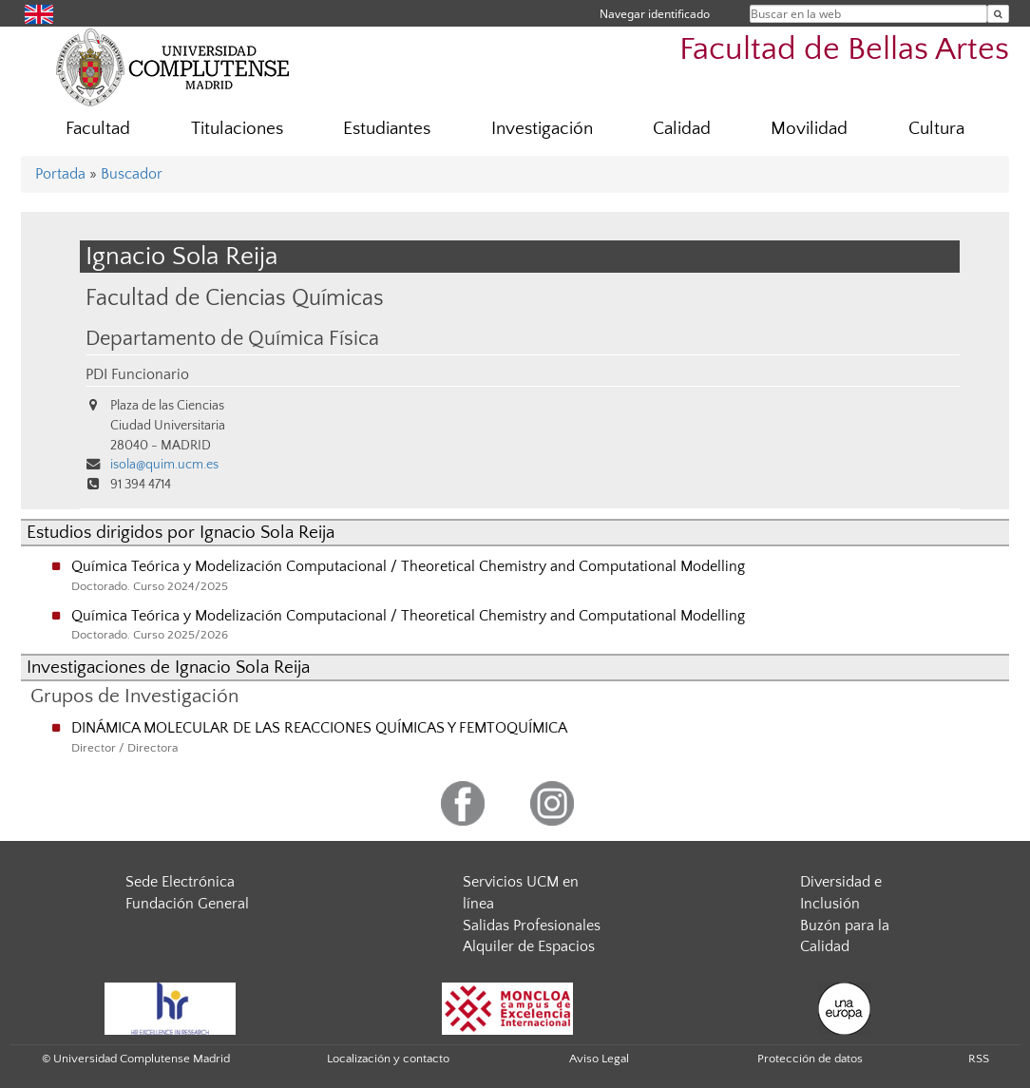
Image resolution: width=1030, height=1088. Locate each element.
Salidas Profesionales (532, 925)
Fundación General (187, 903)
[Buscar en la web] (998, 14)
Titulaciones (237, 129)
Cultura (936, 129)
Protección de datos (810, 1058)
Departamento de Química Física (232, 339)
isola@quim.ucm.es (164, 464)
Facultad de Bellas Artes (844, 49)
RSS (978, 1058)
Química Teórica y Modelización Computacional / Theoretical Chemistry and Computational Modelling (408, 566)
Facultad (98, 129)
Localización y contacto (388, 1058)
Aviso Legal (599, 1058)
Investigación (542, 129)
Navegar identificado (655, 14)
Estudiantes (386, 129)
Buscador (131, 173)
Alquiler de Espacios (529, 946)
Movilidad (809, 129)
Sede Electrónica (180, 881)
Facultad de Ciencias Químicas (235, 298)
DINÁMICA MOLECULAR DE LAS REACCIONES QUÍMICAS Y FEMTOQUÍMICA (319, 727)
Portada (60, 173)
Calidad (682, 129)
